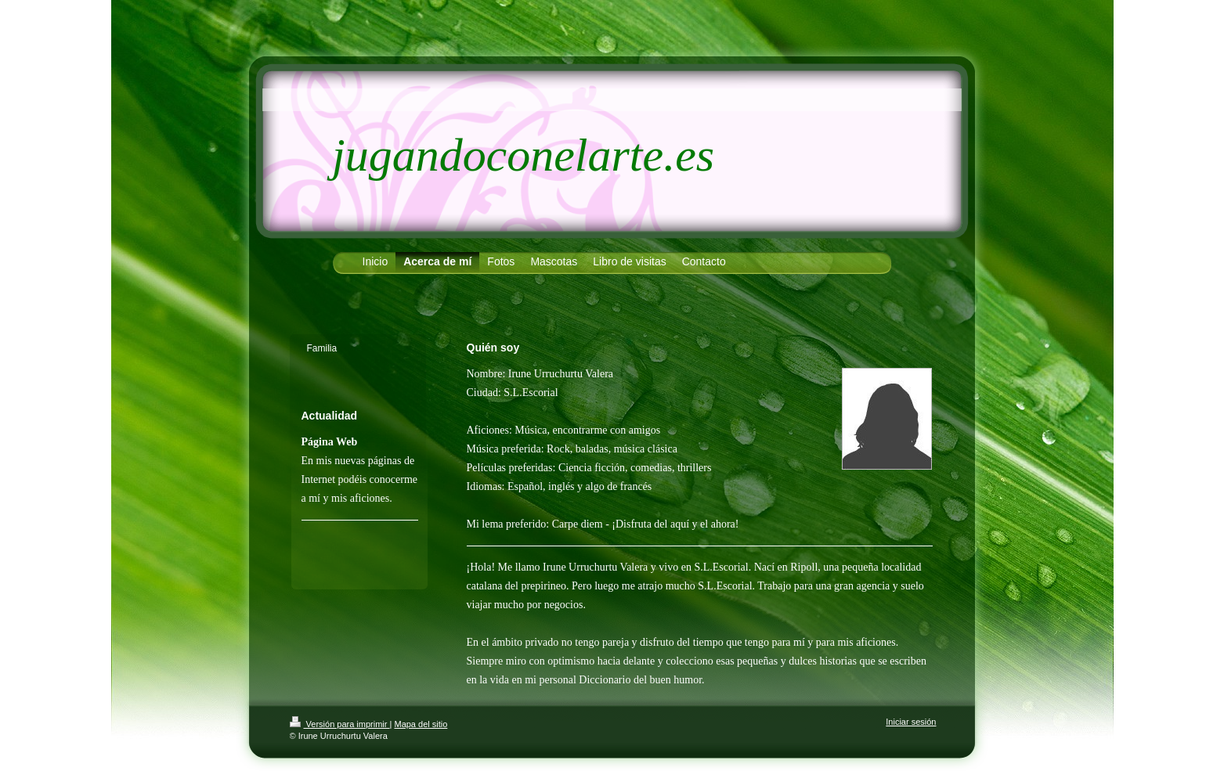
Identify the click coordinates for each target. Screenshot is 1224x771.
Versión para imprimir (340, 724)
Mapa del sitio (420, 724)
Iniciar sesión (911, 721)
